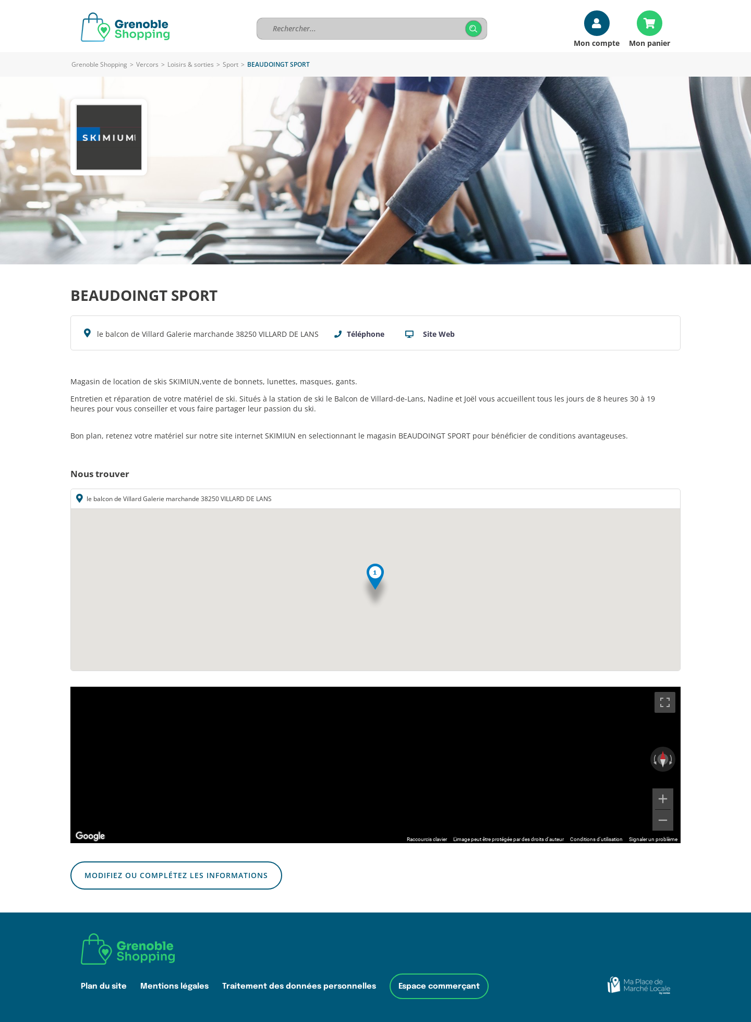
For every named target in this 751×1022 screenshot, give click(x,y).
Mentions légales (174, 986)
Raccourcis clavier (427, 839)
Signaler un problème (653, 839)
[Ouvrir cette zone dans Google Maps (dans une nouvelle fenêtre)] (90, 836)
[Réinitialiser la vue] (663, 759)
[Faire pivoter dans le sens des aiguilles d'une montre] (671, 759)
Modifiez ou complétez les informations (176, 875)
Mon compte (597, 42)
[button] (375, 586)
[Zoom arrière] (662, 820)
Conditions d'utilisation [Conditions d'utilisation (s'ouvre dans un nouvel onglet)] (596, 839)
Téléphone (365, 334)
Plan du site (104, 986)
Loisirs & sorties (190, 64)
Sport (230, 64)
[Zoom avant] (662, 798)
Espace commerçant (439, 986)
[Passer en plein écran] (665, 702)
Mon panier (649, 42)
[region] (375, 765)
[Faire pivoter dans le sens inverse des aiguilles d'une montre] (654, 759)
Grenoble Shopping (99, 64)
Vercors (147, 64)
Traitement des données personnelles (299, 986)
